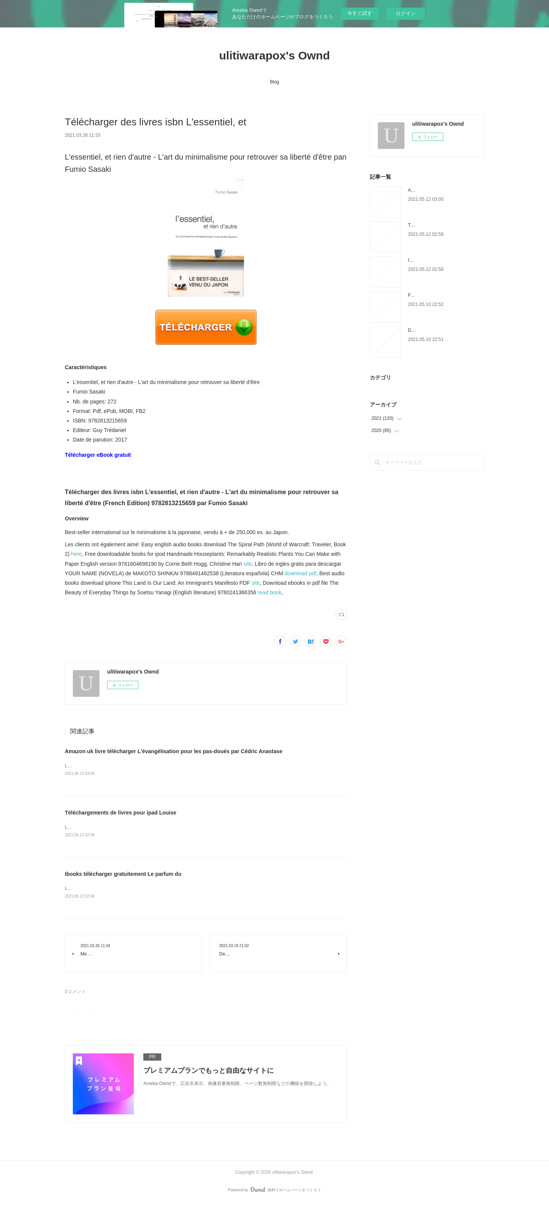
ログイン (406, 13)
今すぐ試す (359, 13)
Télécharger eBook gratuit (98, 455)
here (76, 554)
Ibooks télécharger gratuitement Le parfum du (123, 875)
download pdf (300, 573)
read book (269, 592)
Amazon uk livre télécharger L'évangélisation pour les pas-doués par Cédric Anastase (174, 751)
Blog (274, 82)
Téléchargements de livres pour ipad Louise (121, 813)
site (248, 564)
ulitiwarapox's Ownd (274, 55)
